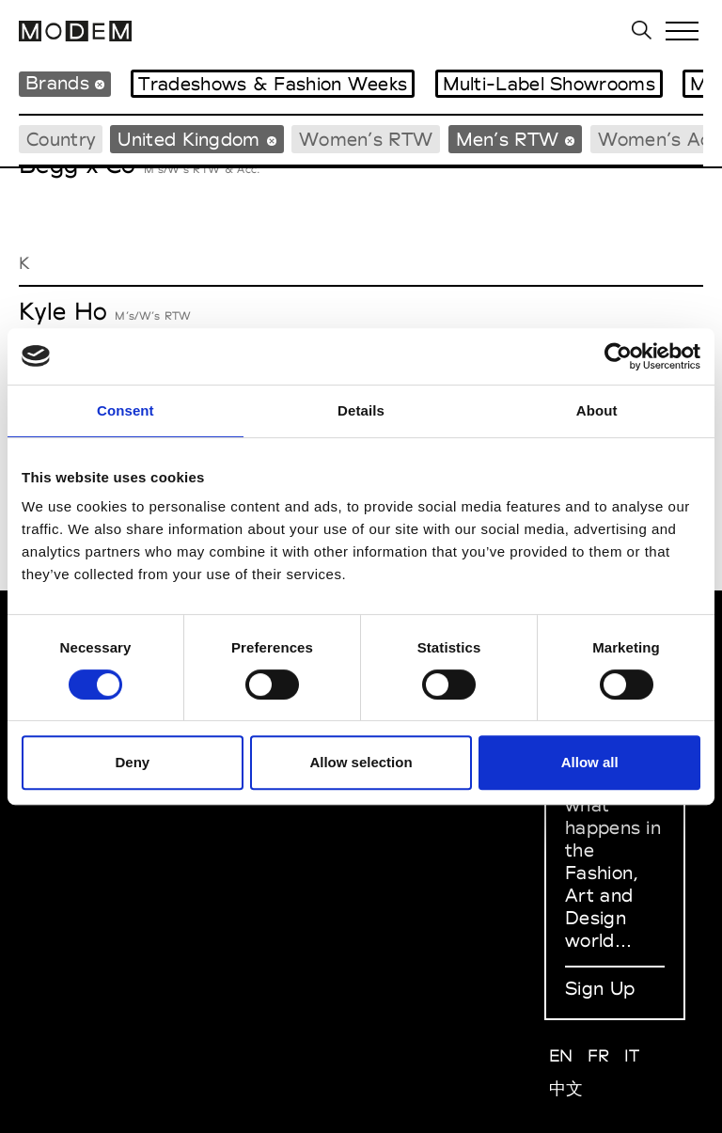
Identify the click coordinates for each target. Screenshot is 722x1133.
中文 (566, 1088)
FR (599, 1055)
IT (632, 1055)
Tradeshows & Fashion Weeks (272, 83)
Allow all (590, 762)
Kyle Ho (63, 311)
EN (561, 1055)
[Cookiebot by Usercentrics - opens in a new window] (618, 356)
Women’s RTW (365, 139)
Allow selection (360, 762)
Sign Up (600, 988)
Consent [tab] (125, 410)
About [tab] (597, 410)
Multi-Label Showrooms (549, 83)
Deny (132, 762)
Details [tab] (361, 410)
